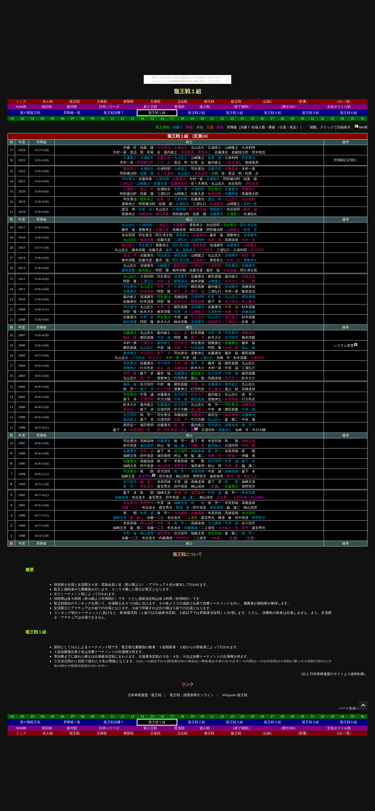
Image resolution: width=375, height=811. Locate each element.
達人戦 (204, 107)
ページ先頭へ (353, 708)
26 (262, 118)
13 (132, 118)
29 (292, 118)
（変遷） (302, 101)
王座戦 (155, 101)
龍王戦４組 (272, 113)
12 (122, 118)
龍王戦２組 (196, 113)
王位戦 (182, 101)
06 (62, 118)
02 (22, 118)
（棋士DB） (288, 107)
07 (72, 118)
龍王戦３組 (234, 113)
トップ (21, 101)
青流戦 (179, 107)
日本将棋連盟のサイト (327, 674)
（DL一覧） (344, 101)
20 (202, 118)
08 (82, 118)
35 (352, 118)
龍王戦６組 (348, 113)
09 (92, 118)
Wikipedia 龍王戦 (234, 695)
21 (212, 118)
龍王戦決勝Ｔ (114, 113)
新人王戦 (150, 107)
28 (282, 118)
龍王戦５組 (310, 113)
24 (242, 118)
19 (192, 118)
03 (32, 118)
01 (12, 118)
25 (252, 118)
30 (302, 118)
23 (232, 118)
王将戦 (102, 101)
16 (162, 118)
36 (362, 118)
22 (222, 118)
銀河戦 (72, 107)
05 (52, 118)
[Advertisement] (187, 38)
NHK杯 (20, 107)
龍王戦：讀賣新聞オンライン (192, 695)
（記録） (267, 101)
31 (312, 118)
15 (152, 118)
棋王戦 (209, 101)
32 (322, 118)
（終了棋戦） (241, 107)
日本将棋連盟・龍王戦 (144, 695)
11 (112, 118)
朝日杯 (47, 107)
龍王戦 (75, 101)
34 (342, 118)
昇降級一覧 (72, 113)
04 (42, 118)
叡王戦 (236, 101)
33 (332, 118)
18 (182, 118)
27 (272, 118)
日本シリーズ (109, 107)
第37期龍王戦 (30, 113)
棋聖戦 (128, 101)
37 (11, 150)
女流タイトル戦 (339, 107)
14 (142, 118)
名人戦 (48, 101)
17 (172, 118)
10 (102, 118)
